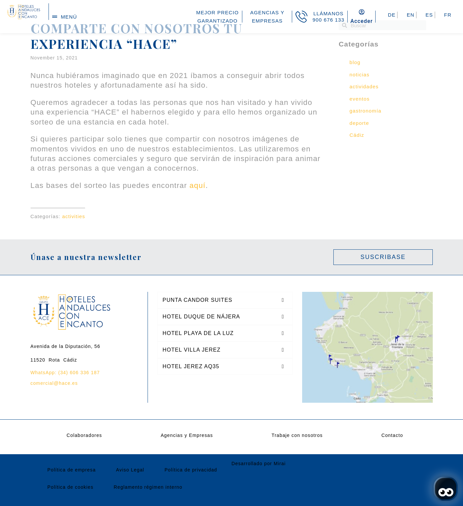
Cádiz (357, 135)
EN (410, 15)
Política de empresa (72, 469)
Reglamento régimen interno (148, 487)
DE (392, 15)
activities (73, 216)
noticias (360, 74)
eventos (360, 99)
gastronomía (366, 111)
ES (429, 15)
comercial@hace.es (54, 383)
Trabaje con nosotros (297, 435)
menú (69, 17)
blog (355, 62)
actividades (364, 86)
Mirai (280, 463)
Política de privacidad (191, 469)
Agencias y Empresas (187, 435)
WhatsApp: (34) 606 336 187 (65, 372)
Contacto (392, 435)
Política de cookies (71, 487)
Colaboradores (84, 435)
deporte (359, 123)
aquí (197, 185)
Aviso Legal (130, 469)
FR (447, 15)
